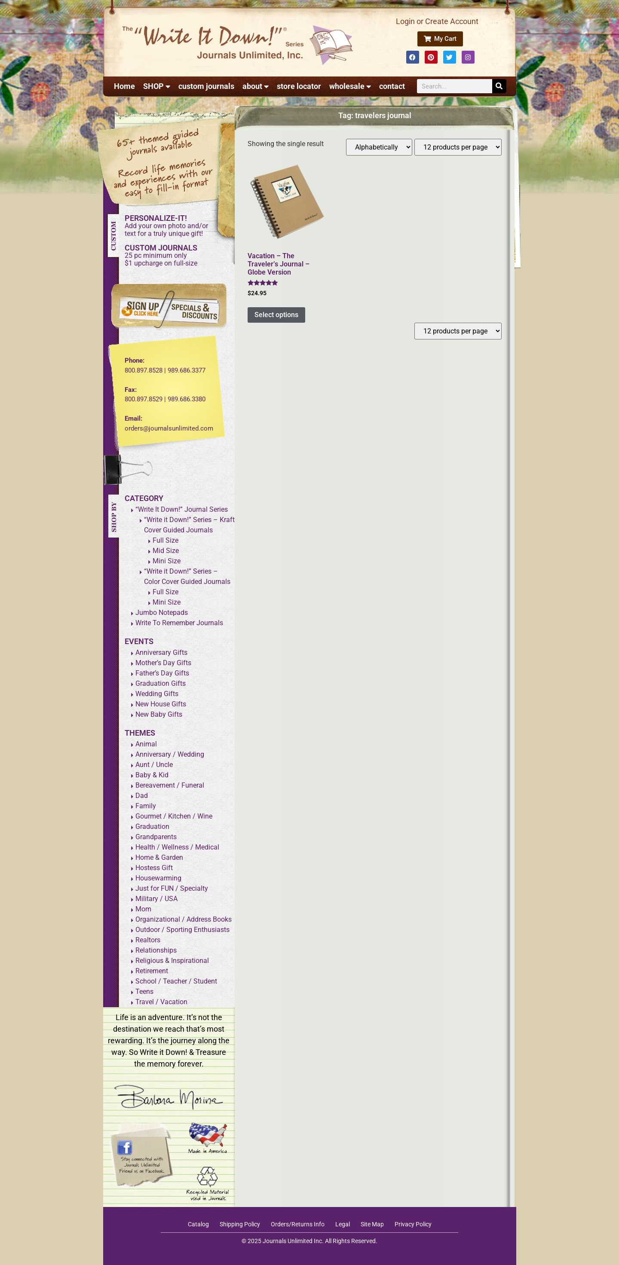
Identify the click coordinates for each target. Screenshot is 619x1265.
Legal (342, 1224)
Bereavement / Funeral (169, 785)
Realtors (147, 940)
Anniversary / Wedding (169, 754)
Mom (143, 909)
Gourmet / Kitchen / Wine (173, 816)
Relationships (156, 950)
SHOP (156, 86)
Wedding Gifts (156, 694)
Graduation (152, 826)
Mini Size (167, 561)
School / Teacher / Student (176, 981)
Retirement (151, 971)
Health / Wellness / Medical (177, 847)
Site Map (372, 1224)
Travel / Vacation (161, 1002)
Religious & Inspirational (172, 960)
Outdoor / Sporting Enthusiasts (182, 930)
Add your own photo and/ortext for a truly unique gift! (166, 230)
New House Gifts (160, 704)
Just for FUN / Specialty (171, 888)
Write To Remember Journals (179, 623)
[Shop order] (379, 147)
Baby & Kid (152, 775)
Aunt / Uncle (154, 765)
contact (392, 86)
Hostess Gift (154, 868)
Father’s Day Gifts (162, 673)
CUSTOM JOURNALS (161, 247)
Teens (144, 991)
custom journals (206, 86)
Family (145, 806)
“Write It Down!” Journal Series (181, 509)
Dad (141, 795)
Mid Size (166, 551)
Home (124, 86)
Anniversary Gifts (161, 652)
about (255, 86)
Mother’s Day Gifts (163, 663)
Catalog (198, 1224)
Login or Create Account (437, 21)
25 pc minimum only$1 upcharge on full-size (161, 259)
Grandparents (156, 837)
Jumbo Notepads (161, 612)
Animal (146, 744)
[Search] (499, 86)
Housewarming (158, 878)
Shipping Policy (240, 1224)
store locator (299, 86)
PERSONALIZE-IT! (156, 218)
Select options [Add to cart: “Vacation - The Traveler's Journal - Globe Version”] (276, 315)
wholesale (350, 86)
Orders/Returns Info (298, 1224)
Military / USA (156, 899)
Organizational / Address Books (183, 919)
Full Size (165, 540)
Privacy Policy (413, 1224)
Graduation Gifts (160, 683)
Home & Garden (159, 857)
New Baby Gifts (158, 714)
